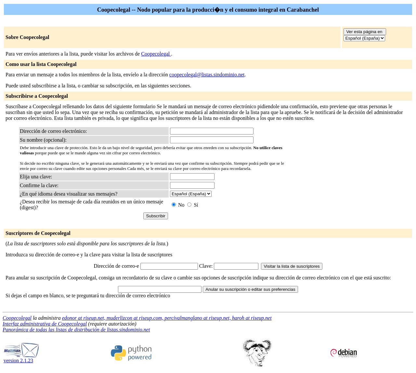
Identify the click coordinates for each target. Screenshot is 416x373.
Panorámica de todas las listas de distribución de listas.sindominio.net (76, 329)
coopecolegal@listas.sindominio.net (207, 74)
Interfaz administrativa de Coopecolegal (45, 324)
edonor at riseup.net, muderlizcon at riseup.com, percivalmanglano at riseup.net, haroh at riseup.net (167, 318)
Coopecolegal (156, 54)
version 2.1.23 (21, 358)
